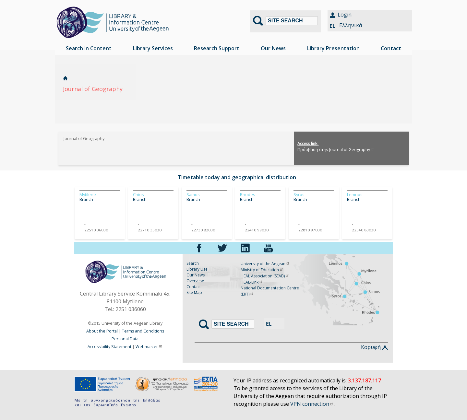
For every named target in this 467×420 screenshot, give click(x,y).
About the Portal (102, 331)
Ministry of (262, 270)
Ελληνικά (350, 25)
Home (65, 78)
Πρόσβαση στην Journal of (336, 149)
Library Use (197, 269)
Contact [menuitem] (391, 48)
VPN (312, 403)
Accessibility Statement (109, 346)
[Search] (292, 20)
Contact (193, 286)
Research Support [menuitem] (216, 48)
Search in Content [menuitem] (89, 48)
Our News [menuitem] (273, 48)
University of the (265, 263)
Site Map (194, 292)
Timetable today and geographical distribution (237, 177)
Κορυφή (374, 347)
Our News (195, 275)
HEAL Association (265, 276)
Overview (195, 281)
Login (345, 14)
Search (192, 263)
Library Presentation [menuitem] (333, 48)
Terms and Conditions (143, 331)
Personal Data (125, 339)
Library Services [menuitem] (153, 48)
